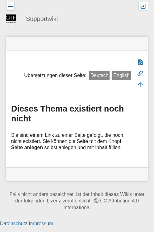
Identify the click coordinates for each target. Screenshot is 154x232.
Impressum (41, 223)
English (121, 75)
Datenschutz (13, 223)
